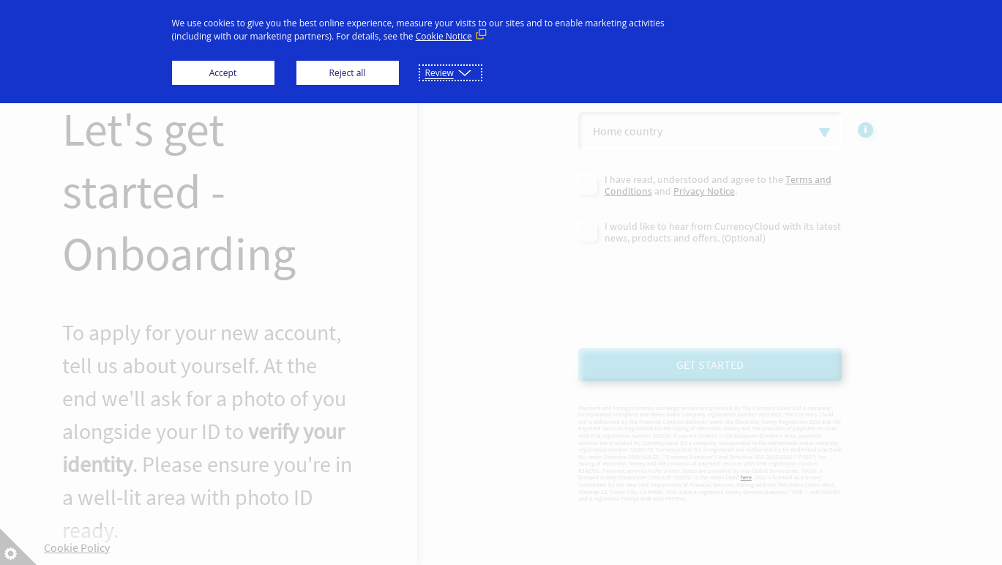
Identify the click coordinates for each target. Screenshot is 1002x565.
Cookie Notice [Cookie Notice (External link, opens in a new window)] (444, 36)
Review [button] (439, 73)
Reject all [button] (347, 73)
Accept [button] (222, 73)
